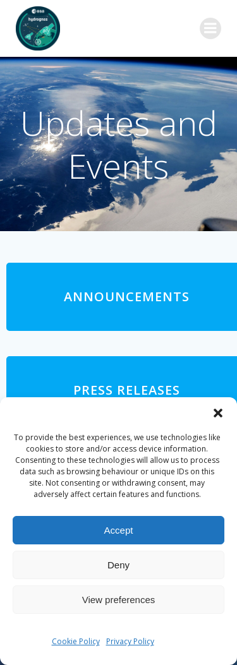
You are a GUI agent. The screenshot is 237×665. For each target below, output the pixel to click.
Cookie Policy (76, 641)
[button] (218, 413)
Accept (118, 530)
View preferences (118, 599)
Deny (118, 565)
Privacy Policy (130, 641)
